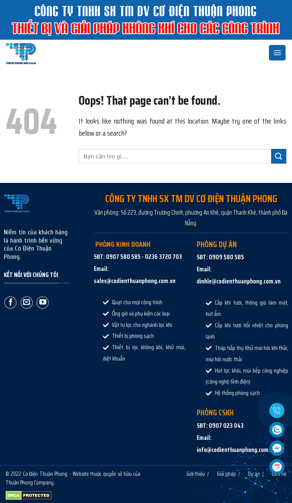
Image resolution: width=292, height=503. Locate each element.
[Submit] (278, 156)
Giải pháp (226, 473)
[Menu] (277, 52)
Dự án (254, 473)
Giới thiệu (195, 473)
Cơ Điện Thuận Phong (45, 473)
